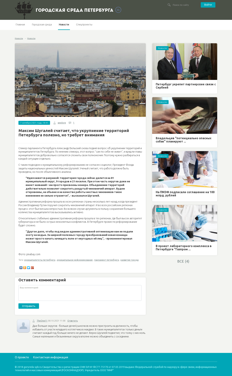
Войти (208, 4)
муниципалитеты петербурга (39, 260)
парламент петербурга (106, 260)
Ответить (72, 321)
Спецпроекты (84, 24)
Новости (64, 24)
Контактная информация (50, 357)
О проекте (22, 357)
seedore (62, 123)
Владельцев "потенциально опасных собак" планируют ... (183, 140)
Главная (20, 24)
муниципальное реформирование (75, 260)
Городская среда (42, 24)
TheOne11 (42, 321)
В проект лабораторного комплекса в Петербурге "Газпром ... (184, 247)
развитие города (130, 260)
